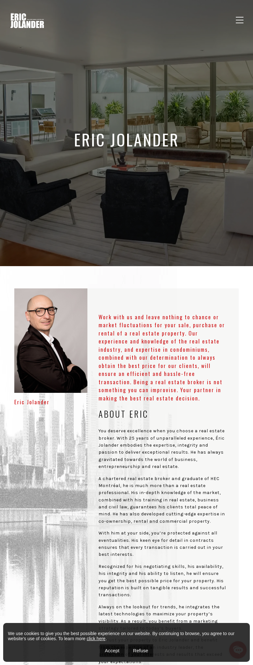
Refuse (140, 650)
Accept (112, 650)
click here (96, 638)
